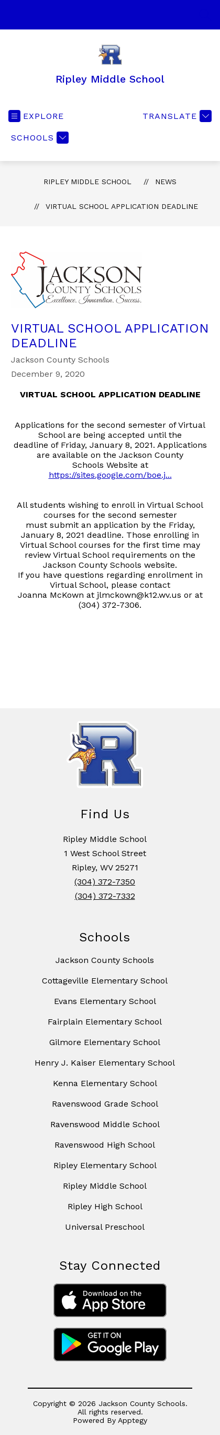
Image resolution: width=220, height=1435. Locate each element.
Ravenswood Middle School (105, 1124)
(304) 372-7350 (104, 882)
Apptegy (132, 1420)
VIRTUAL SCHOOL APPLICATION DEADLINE (122, 206)
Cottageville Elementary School (105, 981)
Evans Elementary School (105, 1001)
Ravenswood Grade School (105, 1104)
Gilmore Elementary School (104, 1042)
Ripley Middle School (87, 181)
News (166, 181)
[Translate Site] (176, 116)
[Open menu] (36, 116)
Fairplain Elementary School (105, 1022)
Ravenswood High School (104, 1145)
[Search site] (205, 14)
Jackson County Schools (105, 960)
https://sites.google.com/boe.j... (110, 475)
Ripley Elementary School (105, 1165)
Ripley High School (105, 1206)
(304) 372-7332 (105, 896)
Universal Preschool (105, 1227)
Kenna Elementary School (105, 1083)
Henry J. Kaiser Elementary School (105, 1063)
